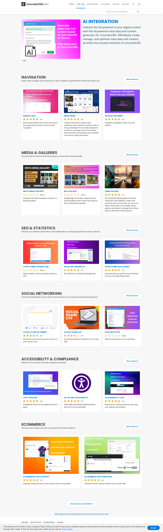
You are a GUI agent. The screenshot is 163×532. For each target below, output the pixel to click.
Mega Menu (69, 115)
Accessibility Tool (114, 397)
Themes (71, 4)
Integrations (92, 4)
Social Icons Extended (35, 332)
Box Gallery (70, 191)
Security (24, 522)
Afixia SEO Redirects (74, 266)
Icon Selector (112, 332)
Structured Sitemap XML (36, 266)
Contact (60, 522)
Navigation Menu (114, 115)
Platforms (105, 4)
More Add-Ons (132, 79)
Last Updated (30, 397)
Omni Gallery (112, 191)
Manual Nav (29, 115)
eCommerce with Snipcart (98, 476)
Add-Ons (80, 4)
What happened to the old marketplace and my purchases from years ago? (82, 514)
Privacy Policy (49, 522)
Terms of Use (36, 522)
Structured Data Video (117, 266)
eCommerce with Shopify (36, 476)
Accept (153, 528)
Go (138, 12)
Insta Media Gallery (33, 191)
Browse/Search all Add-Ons (81, 504)
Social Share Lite (73, 332)
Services (125, 4)
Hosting (115, 4)
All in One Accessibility (76, 397)
